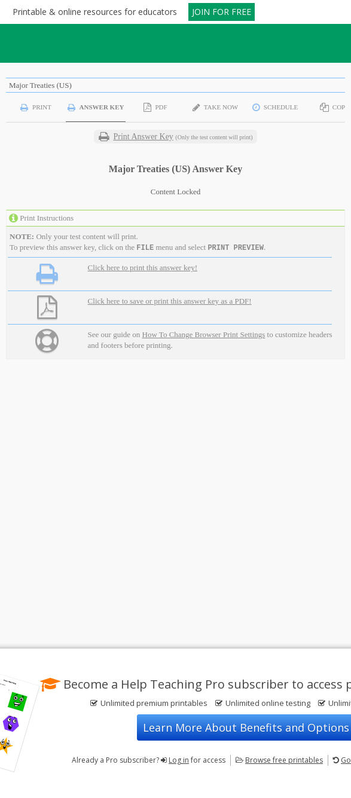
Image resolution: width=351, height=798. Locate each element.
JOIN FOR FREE (221, 11)
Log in (179, 760)
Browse (284, 760)
